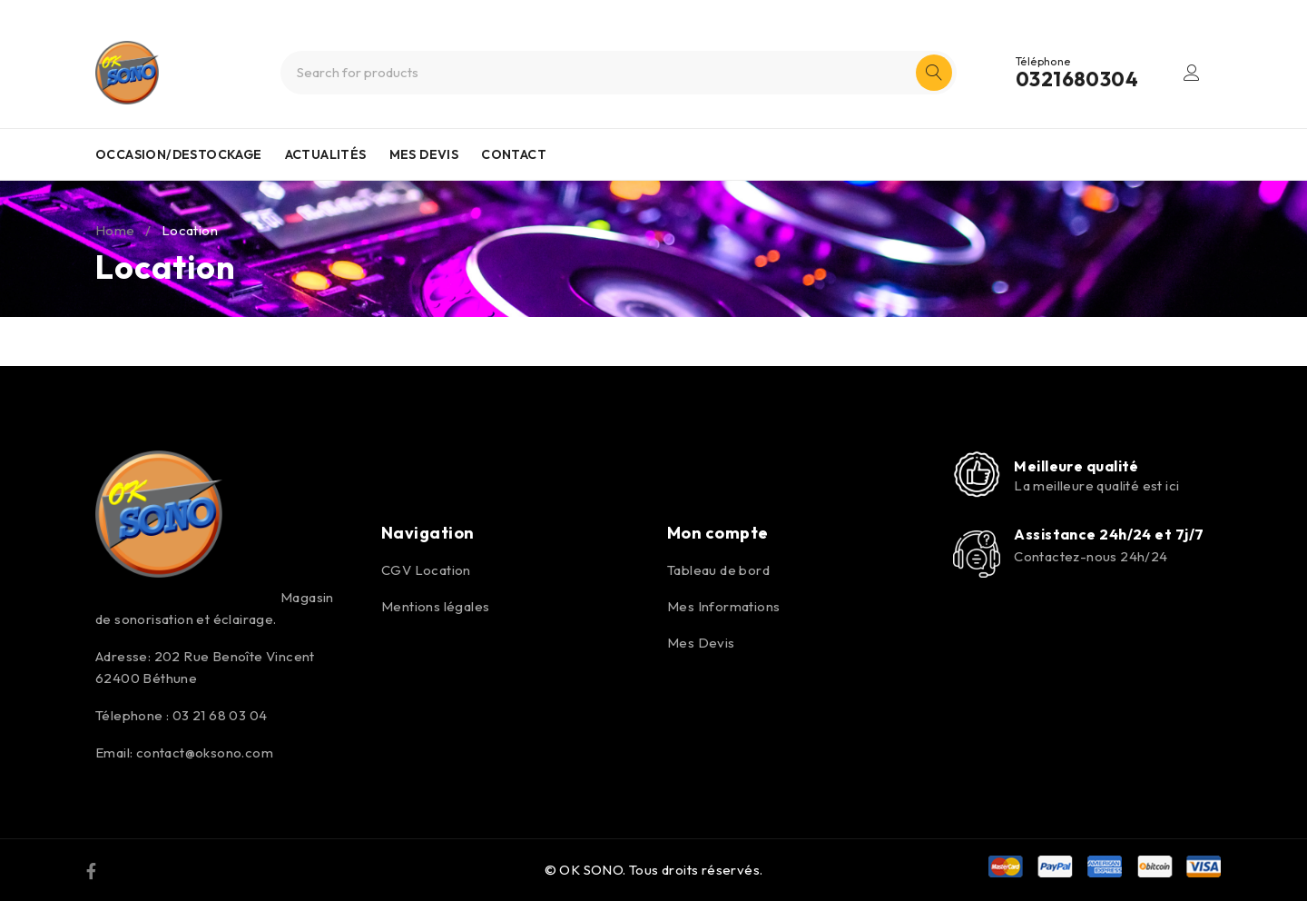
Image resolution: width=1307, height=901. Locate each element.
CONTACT (513, 154)
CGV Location (426, 570)
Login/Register (1192, 73)
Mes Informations (723, 606)
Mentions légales (435, 606)
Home (115, 230)
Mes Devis (701, 642)
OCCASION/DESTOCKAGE (178, 154)
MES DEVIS (424, 154)
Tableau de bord (718, 570)
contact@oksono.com (204, 752)
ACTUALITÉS (326, 154)
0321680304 (1077, 79)
